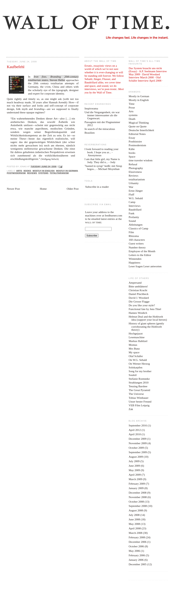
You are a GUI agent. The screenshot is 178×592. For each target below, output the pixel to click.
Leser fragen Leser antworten (145, 266)
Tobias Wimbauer (138, 397)
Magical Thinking (139, 122)
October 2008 (136, 501)
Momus (133, 344)
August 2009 (136, 456)
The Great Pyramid (139, 390)
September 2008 (138, 505)
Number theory (137, 247)
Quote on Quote (138, 126)
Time (131, 103)
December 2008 (137, 492)
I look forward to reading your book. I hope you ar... (101, 150)
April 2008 (135, 528)
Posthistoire (135, 141)
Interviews (134, 205)
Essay (132, 137)
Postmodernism (16, 173)
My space (134, 352)
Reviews (32, 173)
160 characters (137, 239)
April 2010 (135, 434)
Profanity (134, 217)
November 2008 (138, 497)
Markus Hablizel (138, 341)
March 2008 (135, 532)
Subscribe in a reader (97, 186)
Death (132, 118)
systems (43, 173)
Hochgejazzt (136, 333)
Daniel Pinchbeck (138, 293)
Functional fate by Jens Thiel (145, 309)
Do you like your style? (142, 305)
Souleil (133, 374)
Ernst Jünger (136, 190)
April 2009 (135, 474)
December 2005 (137, 564)
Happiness (134, 262)
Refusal (133, 164)
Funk (131, 213)
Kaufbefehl (15, 67)
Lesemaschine (136, 337)
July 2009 (134, 461)
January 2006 (136, 559)
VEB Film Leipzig (139, 405)
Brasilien (90, 132)
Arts (19, 171)
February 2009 (137, 483)
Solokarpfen (135, 367)
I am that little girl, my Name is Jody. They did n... (102, 161)
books (27, 171)
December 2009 (137, 438)
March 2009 (135, 479)
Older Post (73, 188)
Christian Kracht (138, 290)
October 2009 (136, 447)
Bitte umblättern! (138, 286)
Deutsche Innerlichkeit (141, 130)
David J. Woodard (139, 297)
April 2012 (135, 429)
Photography (136, 168)
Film (131, 232)
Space (132, 156)
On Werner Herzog (139, 363)
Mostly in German (67, 171)
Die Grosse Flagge (139, 301)
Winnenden (135, 258)
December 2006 (137, 541)
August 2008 (136, 510)
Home (43, 188)
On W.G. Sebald (138, 359)
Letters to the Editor (140, 254)
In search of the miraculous (100, 128)
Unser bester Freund (140, 401)
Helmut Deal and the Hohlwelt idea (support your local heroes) (148, 318)
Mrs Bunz (134, 348)
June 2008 (134, 519)
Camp (132, 202)
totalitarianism (59, 173)
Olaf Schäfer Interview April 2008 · (146, 79)
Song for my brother (140, 371)
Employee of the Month (142, 251)
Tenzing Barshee (138, 386)
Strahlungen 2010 (138, 382)
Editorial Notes (137, 133)
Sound (132, 220)
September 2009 (138, 452)
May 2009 (134, 470)
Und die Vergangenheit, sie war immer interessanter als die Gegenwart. (102, 115)
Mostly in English (44, 171)
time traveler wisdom (141, 160)
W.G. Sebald (136, 198)
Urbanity (134, 183)
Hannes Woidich (138, 312)
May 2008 (134, 523)
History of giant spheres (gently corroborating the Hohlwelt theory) (146, 326)
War (131, 186)
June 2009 (134, 465)
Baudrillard (135, 209)
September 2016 (138, 425)
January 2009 (136, 488)
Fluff (131, 194)
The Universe (136, 393)
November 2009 (138, 443)
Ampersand (135, 282)
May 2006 (134, 550)
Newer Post (13, 188)
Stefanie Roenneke (139, 378)
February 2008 (137, 537)
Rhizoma (134, 235)
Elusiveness (135, 171)
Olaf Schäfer (136, 356)
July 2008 (134, 514)
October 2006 (136, 546)
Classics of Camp (138, 228)
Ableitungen (135, 224)
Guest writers (136, 243)
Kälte (132, 149)
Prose (132, 107)
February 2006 (137, 555)
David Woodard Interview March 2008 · (144, 76)
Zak (131, 409)
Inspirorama (91, 108)
